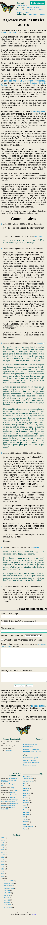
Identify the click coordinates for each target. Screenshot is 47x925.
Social (25, 825)
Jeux (24, 810)
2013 (2, 874)
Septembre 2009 (9, 893)
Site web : (23, 630)
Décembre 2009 (9, 886)
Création (26, 794)
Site (24, 822)
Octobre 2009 (8, 891)
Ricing (12, 793)
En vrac (25, 796)
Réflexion (26, 818)
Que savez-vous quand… (31, 763)
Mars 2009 (7, 908)
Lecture (25, 815)
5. (1, 453)
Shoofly (34, 920)
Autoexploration (28, 786)
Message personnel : (23, 680)
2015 (2, 870)
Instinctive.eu (37, 3)
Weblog (26, 12)
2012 (2, 877)
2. (1, 236)
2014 (2, 872)
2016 (2, 867)
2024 (2, 848)
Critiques (18, 10)
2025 (2, 846)
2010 (2, 882)
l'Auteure (36, 7)
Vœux (25, 834)
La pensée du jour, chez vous (32, 757)
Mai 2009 (6, 903)
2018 (2, 862)
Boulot (25, 791)
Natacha (37, 236)
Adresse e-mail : (23, 622)
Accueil (29, 7)
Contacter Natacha (21, 5)
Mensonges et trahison (30, 750)
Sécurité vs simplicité (29, 765)
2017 (2, 865)
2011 (2, 879)
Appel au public (28, 784)
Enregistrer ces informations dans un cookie (21, 640)
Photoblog (19, 12)
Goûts (25, 803)
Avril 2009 (7, 905)
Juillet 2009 (7, 898)
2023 (2, 850)
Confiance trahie (28, 752)
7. (1, 586)
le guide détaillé (38, 711)
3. (1, 248)
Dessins (25, 10)
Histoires (42, 10)
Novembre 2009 (9, 889)
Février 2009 (7, 910)
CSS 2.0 (41, 14)
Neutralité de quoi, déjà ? (31, 754)
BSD (24, 789)
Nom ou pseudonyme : (23, 615)
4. (1, 343)
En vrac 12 (16, 796)
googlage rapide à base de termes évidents (24, 81)
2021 (2, 855)
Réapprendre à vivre (29, 770)
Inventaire (26, 808)
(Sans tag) (26, 782)
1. (1, 224)
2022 (2, 853)
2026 (2, 843)
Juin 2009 (7, 901)
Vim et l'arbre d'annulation (31, 768)
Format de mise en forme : (21, 636)
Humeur (25, 806)
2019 (2, 860)
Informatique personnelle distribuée (9, 806)
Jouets (25, 813)
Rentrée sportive (8, 33)
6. (1, 548)
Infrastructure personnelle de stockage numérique (9, 785)
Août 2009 (7, 896)
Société (25, 827)
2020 (2, 858)
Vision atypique (28, 832)
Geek (25, 801)
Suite (25, 829)
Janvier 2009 (8, 913)
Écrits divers (34, 10)
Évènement (8, 756)
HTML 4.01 (32, 14)
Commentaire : (23, 657)
